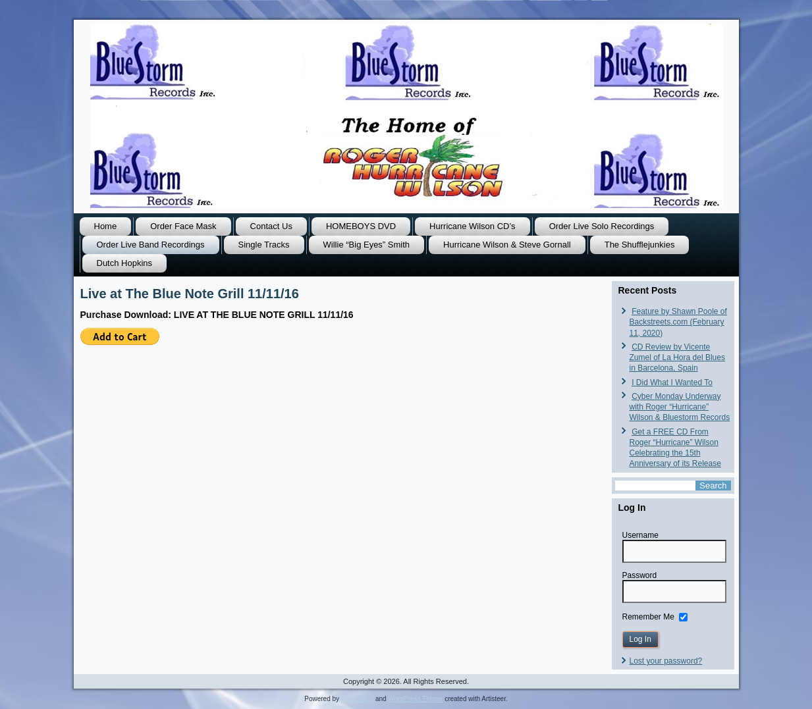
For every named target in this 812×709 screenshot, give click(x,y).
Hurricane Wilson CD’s (472, 226)
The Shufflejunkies (640, 244)
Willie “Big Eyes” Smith (366, 244)
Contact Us (271, 226)
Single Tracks (264, 244)
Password (639, 575)
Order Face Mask (183, 226)
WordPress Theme (415, 698)
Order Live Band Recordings (151, 244)
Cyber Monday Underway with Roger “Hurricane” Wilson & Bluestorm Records (680, 407)
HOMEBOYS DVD (361, 226)
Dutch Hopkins (125, 263)
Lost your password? (666, 661)
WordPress (357, 698)
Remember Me (648, 616)
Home (105, 226)
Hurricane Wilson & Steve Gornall (507, 244)
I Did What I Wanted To (672, 382)
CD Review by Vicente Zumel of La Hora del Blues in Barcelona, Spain (677, 357)
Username (640, 535)
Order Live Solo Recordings (602, 226)
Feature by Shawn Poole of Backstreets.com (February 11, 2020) (678, 322)
